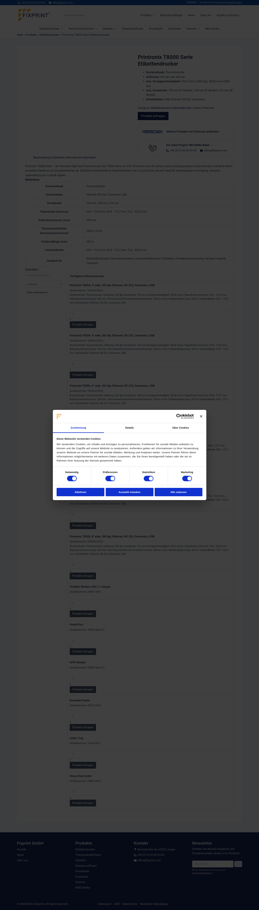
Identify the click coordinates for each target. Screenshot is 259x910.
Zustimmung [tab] (78, 427)
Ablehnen (80, 492)
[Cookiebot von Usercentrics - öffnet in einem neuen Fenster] (179, 416)
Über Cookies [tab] (180, 427)
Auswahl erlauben (129, 492)
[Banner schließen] (201, 416)
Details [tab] (129, 427)
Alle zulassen (178, 492)
